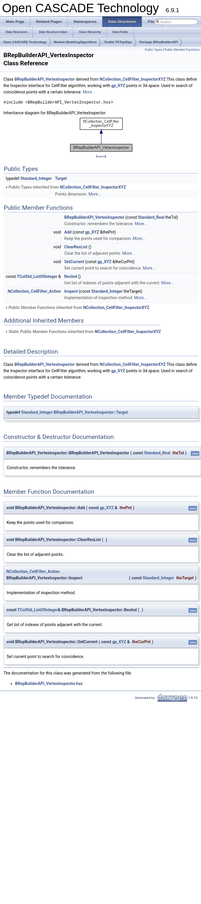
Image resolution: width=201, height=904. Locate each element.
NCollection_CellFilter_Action (34, 291)
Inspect (71, 291)
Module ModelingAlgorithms (75, 42)
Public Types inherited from (65, 187)
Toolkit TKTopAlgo (118, 42)
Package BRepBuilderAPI (158, 42)
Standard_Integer (36, 178)
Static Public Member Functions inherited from (83, 331)
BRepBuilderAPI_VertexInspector (45, 79)
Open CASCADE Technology (25, 42)
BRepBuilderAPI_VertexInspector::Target (91, 412)
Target (61, 178)
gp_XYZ (118, 85)
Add (68, 232)
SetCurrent (74, 261)
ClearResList (76, 247)
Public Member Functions (182, 50)
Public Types (153, 50)
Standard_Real (151, 217)
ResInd (70, 276)
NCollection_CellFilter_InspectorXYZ (132, 79)
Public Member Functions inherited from (77, 307)
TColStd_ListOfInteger (37, 276)
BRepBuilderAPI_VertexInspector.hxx (49, 683)
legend (101, 156)
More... (89, 92)
